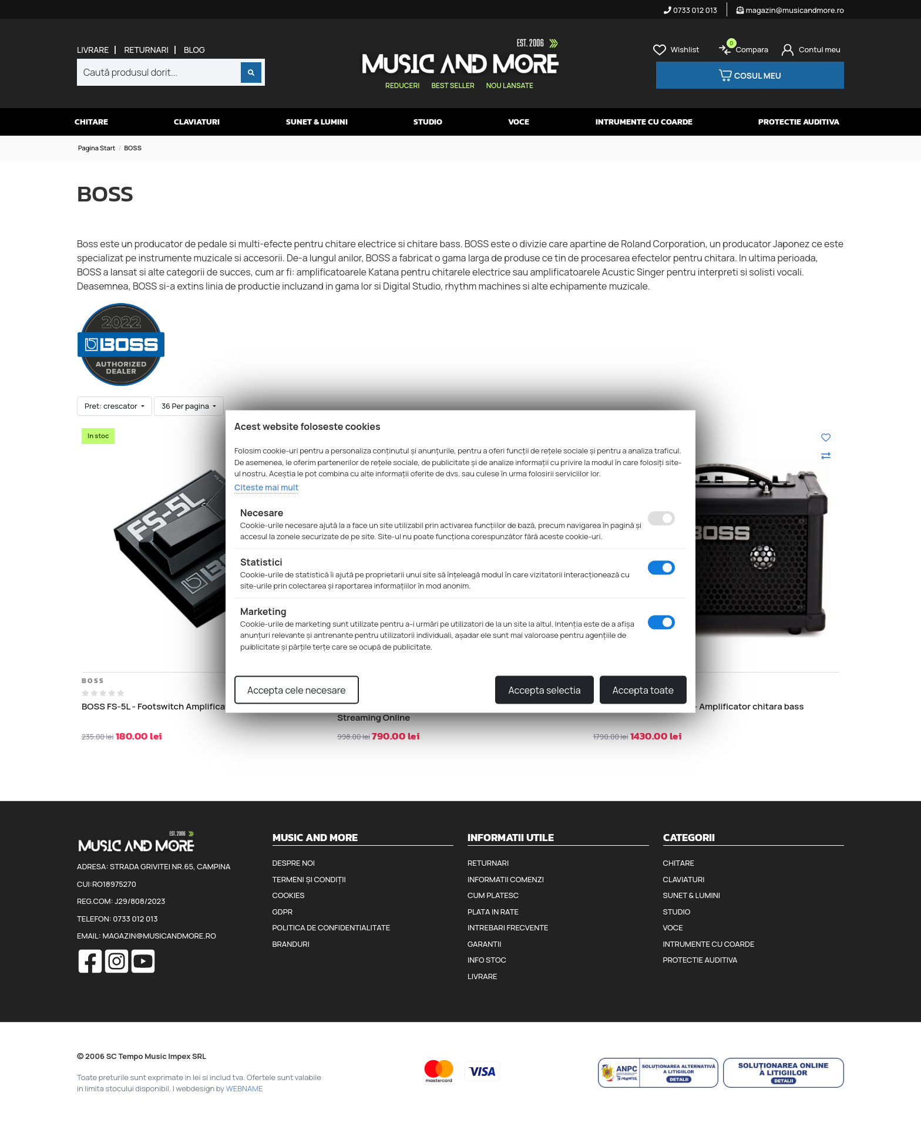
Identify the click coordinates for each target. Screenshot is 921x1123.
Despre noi (294, 863)
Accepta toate (643, 690)
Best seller (452, 85)
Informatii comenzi (506, 879)
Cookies (289, 895)
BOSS (93, 680)
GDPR (283, 911)
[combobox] (171, 72)
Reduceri (402, 85)
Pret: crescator (112, 406)
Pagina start (96, 147)
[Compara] (825, 456)
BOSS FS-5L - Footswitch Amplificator (159, 706)
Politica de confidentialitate (332, 927)
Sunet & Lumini (317, 122)
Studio (428, 122)
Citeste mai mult (266, 486)
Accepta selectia (544, 690)
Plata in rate (493, 911)
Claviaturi (197, 122)
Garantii (484, 944)
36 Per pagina (186, 406)
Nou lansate (509, 85)
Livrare (93, 50)
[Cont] (811, 50)
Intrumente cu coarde (644, 122)
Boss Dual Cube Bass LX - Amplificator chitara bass (698, 706)
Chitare (91, 122)
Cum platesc (493, 895)
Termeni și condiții (309, 879)
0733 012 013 (690, 10)
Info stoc (487, 959)
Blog (194, 50)
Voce (518, 122)
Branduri (291, 944)
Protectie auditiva (798, 122)
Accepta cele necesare (296, 690)
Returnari (146, 50)
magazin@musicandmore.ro (790, 10)
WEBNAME (244, 1088)
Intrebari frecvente (508, 927)
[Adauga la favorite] (825, 437)
